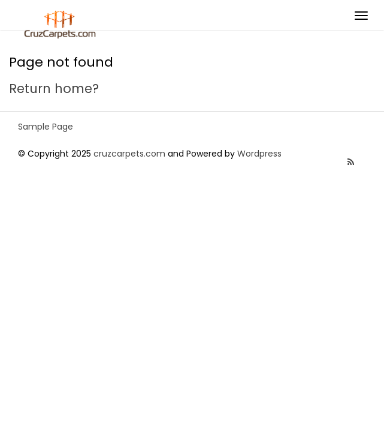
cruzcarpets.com (129, 154)
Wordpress (259, 154)
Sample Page (45, 127)
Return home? (54, 88)
